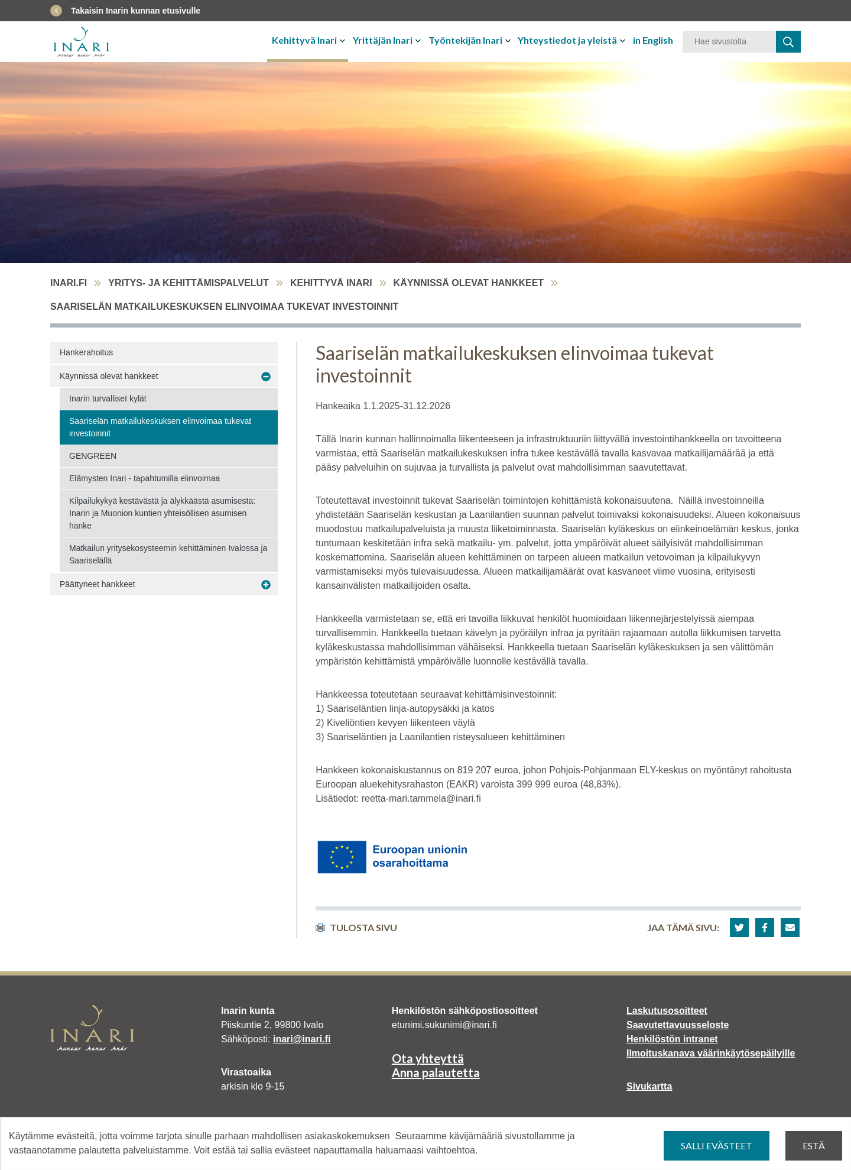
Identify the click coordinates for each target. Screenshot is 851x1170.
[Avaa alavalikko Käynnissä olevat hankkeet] (266, 376)
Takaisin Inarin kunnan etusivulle (135, 10)
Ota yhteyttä (428, 1058)
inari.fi (68, 283)
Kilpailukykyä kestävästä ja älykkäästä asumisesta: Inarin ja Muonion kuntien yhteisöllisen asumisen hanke (162, 513)
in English (653, 40)
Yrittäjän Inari (382, 40)
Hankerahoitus (86, 352)
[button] (739, 927)
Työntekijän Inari (465, 40)
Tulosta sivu (356, 927)
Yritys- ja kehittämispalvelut (188, 283)
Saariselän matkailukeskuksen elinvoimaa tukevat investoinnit (160, 427)
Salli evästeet (716, 1145)
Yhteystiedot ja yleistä (567, 40)
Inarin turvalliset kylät (108, 398)
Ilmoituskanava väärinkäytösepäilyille (710, 1053)
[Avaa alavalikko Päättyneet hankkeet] (266, 584)
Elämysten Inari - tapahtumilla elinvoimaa (144, 478)
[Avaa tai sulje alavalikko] (343, 40)
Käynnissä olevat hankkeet (469, 283)
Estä (814, 1145)
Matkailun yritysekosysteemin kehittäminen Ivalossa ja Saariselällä (168, 554)
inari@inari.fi (301, 1039)
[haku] (788, 42)
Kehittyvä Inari (304, 40)
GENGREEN (92, 456)
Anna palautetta (436, 1072)
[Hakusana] (729, 42)
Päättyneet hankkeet (97, 584)
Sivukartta (649, 1086)
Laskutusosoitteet (666, 1011)
